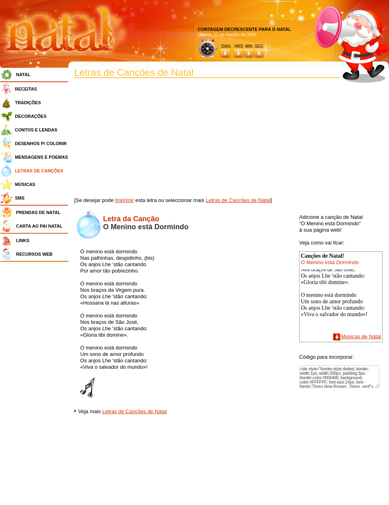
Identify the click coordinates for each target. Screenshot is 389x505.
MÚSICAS (25, 184)
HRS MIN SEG (249, 46)
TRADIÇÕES (28, 102)
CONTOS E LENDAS (36, 129)
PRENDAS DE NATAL (38, 212)
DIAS (226, 46)
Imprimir (124, 200)
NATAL (23, 74)
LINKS (22, 240)
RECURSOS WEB (34, 254)
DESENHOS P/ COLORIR (41, 143)
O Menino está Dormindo (330, 262)
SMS (19, 198)
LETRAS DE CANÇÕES (39, 170)
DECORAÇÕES (31, 116)
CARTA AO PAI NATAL (39, 226)
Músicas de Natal (361, 336)
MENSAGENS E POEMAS (41, 157)
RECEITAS (26, 89)
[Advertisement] (36, 385)
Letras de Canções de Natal (238, 200)
